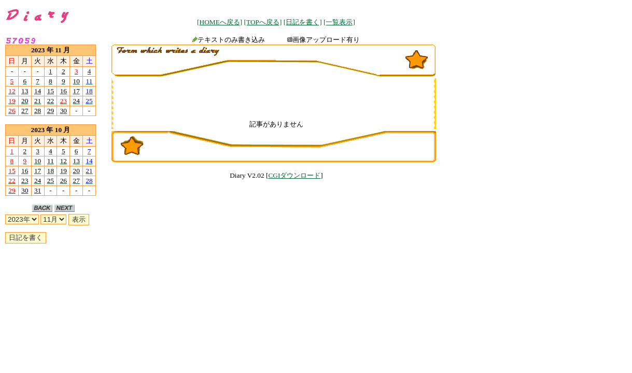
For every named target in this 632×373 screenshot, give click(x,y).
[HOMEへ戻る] (219, 22)
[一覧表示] (339, 22)
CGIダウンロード (294, 175)
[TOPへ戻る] (263, 22)
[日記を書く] (303, 22)
